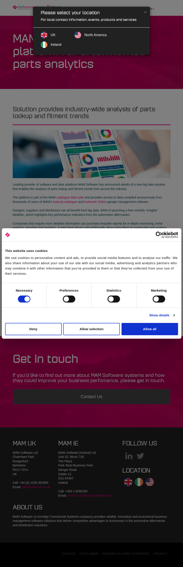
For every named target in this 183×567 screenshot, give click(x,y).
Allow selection (91, 329)
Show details (159, 315)
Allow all (149, 329)
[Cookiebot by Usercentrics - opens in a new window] (159, 235)
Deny (33, 329)
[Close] (145, 12)
